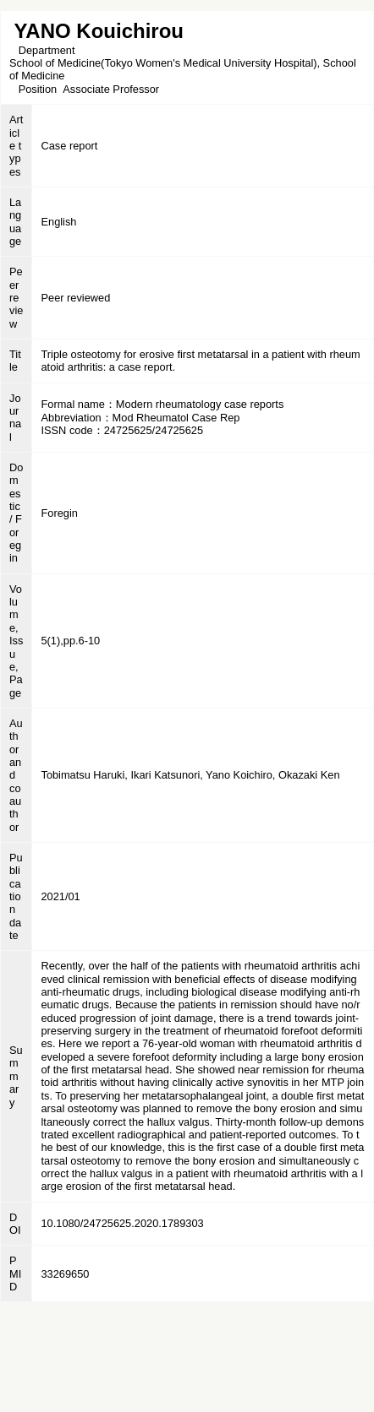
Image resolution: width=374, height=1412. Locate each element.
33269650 (65, 1274)
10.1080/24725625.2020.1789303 (122, 1223)
